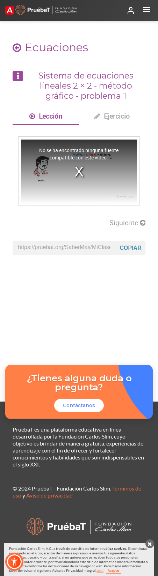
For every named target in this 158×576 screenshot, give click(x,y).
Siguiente (127, 222)
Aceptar (114, 570)
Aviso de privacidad (49, 495)
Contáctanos (79, 405)
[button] (14, 561)
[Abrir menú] (146, 10)
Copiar (130, 248)
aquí (99, 570)
